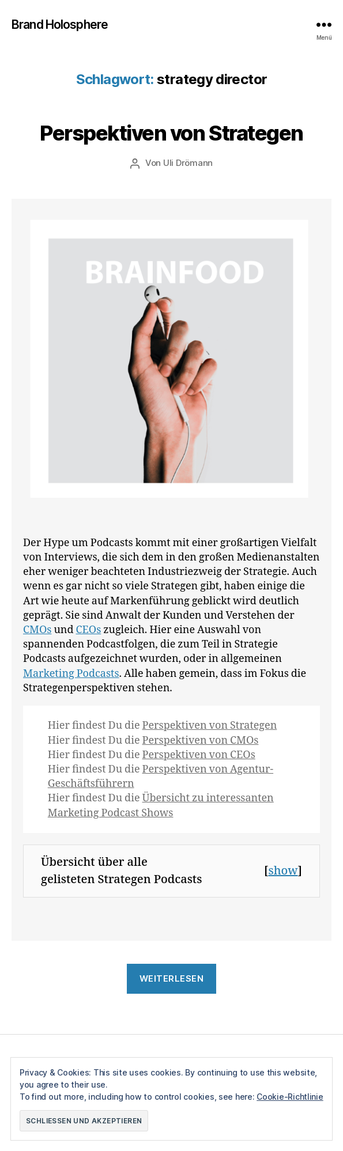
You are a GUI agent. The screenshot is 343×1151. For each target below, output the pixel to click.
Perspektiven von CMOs (200, 740)
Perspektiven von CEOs (198, 755)
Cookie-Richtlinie (290, 1096)
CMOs (37, 630)
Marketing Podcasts (71, 673)
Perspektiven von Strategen (171, 133)
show (283, 871)
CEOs (88, 630)
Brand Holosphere (60, 24)
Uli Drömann (188, 162)
